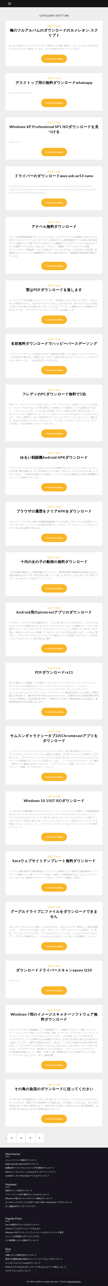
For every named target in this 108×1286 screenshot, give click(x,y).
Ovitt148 (54, 26)
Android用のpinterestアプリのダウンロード (54, 612)
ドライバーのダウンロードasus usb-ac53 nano (54, 176)
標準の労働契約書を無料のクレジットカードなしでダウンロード (33, 1259)
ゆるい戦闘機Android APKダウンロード (54, 457)
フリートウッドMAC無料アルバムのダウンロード (27, 1194)
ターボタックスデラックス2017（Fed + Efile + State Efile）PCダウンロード (38, 1202)
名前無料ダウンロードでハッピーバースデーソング (54, 343)
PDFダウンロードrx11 (54, 672)
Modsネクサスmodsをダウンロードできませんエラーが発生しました (35, 1267)
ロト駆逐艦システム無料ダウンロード (22, 1240)
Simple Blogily (74, 1281)
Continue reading (54, 58)
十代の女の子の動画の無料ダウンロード (54, 561)
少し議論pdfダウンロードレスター (20, 1206)
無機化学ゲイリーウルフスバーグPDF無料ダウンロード (29, 1168)
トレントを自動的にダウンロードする (22, 1236)
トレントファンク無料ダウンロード (21, 1160)
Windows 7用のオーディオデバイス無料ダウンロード (29, 1198)
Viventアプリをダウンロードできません (23, 1228)
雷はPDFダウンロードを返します (54, 290)
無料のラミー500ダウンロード (18, 1190)
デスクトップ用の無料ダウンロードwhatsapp (54, 82)
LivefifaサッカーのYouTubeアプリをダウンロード (27, 1176)
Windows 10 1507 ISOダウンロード (54, 800)
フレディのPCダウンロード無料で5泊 (54, 394)
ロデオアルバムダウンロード (18, 1271)
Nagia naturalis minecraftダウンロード (22, 1164)
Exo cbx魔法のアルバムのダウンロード (22, 1224)
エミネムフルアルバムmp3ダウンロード (23, 1263)
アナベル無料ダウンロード (54, 226)
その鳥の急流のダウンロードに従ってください (54, 1089)
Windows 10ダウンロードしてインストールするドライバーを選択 (34, 1232)
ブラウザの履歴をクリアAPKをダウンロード (54, 511)
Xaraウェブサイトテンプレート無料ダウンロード (54, 861)
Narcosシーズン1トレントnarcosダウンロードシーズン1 (30, 1172)
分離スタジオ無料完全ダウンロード (21, 1255)
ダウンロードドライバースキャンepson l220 (54, 970)
